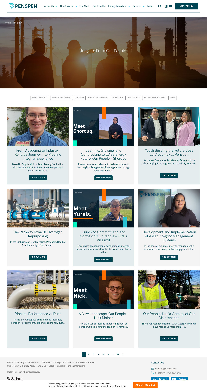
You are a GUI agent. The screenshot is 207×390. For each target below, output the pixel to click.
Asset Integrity (40, 98)
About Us (49, 6)
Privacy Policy (28, 366)
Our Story (20, 362)
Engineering (118, 98)
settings (122, 386)
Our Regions (58, 362)
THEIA (172, 98)
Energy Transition (117, 6)
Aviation (79, 98)
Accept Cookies (146, 385)
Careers (137, 6)
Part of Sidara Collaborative (24, 378)
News (150, 6)
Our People (134, 98)
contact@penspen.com (166, 368)
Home (8, 22)
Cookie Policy (13, 366)
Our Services (66, 6)
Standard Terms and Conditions (71, 366)
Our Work (85, 6)
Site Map (42, 366)
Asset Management (61, 98)
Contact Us (186, 6)
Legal (51, 366)
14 (118, 354)
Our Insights (99, 6)
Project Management (155, 98)
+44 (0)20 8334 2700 (172, 373)
